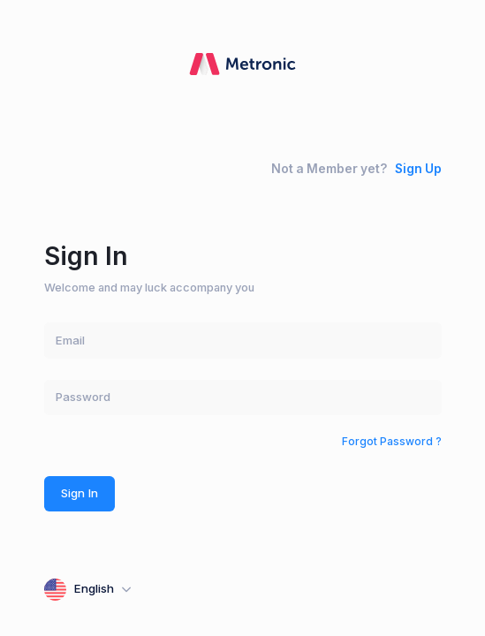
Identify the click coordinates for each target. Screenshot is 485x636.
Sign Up (418, 169)
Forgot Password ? (392, 441)
